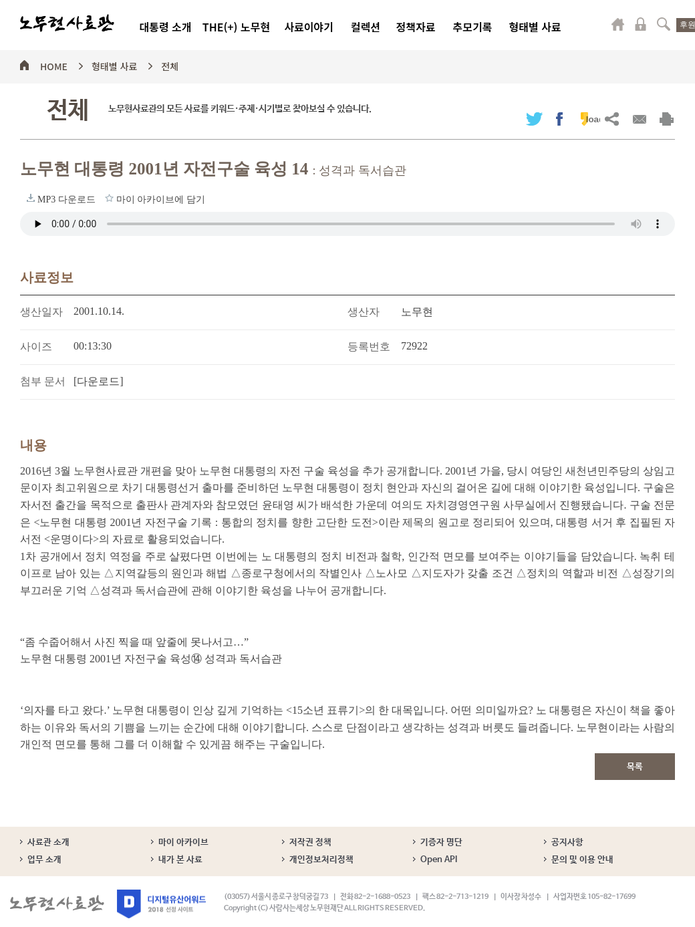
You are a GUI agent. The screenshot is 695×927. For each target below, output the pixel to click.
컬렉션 (365, 27)
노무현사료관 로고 (67, 23)
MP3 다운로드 (31, 198)
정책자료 (416, 27)
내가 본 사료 (180, 860)
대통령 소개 (165, 27)
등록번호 (369, 346)
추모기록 (473, 27)
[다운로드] (99, 381)
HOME (53, 64)
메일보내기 (639, 118)
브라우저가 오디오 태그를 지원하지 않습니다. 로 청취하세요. (347, 224)
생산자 (364, 311)
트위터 (534, 118)
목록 (635, 767)
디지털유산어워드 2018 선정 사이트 (161, 904)
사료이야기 (308, 27)
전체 (169, 64)
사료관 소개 (48, 842)
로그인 (641, 24)
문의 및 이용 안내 (582, 860)
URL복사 (611, 118)
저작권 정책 (310, 842)
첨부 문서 (42, 381)
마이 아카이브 (183, 842)
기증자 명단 (441, 842)
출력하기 (666, 118)
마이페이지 (618, 24)
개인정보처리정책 (321, 860)
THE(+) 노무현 (236, 27)
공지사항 (567, 842)
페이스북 (559, 118)
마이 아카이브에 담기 (109, 198)
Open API (438, 860)
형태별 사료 (535, 27)
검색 (663, 24)
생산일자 (41, 311)
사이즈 (36, 346)
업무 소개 (44, 860)
